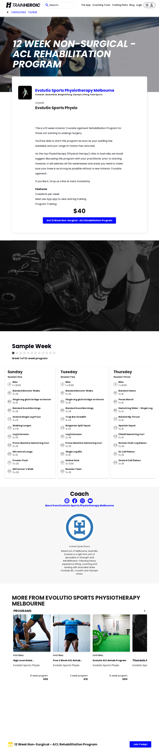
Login (139, 5)
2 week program (79, 675)
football (32, 12)
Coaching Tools (101, 5)
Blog (131, 5)
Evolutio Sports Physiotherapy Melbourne (74, 90)
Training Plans (120, 5)
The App (86, 5)
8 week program (39, 675)
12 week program (118, 675)
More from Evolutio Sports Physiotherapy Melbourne (79, 505)
